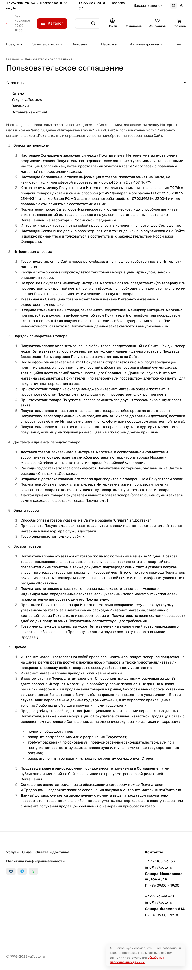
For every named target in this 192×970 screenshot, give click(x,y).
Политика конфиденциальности (35, 861)
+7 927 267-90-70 (92, 3)
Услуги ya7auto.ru (27, 100)
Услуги (12, 852)
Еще (177, 44)
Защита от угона (45, 44)
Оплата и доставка (52, 852)
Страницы (15, 83)
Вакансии (20, 106)
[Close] (180, 948)
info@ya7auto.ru (158, 867)
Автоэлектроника (144, 44)
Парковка (109, 44)
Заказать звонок (148, 5)
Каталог (18, 93)
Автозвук (80, 44)
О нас (27, 852)
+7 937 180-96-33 (20, 3)
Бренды (12, 44)
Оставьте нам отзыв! (29, 112)
